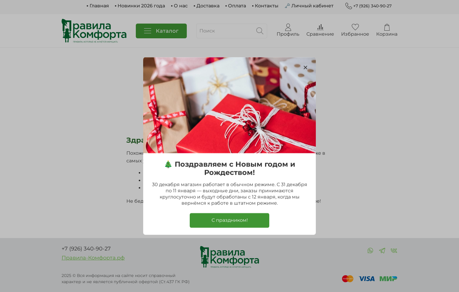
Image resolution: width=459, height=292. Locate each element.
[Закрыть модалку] (305, 67)
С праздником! (230, 220)
